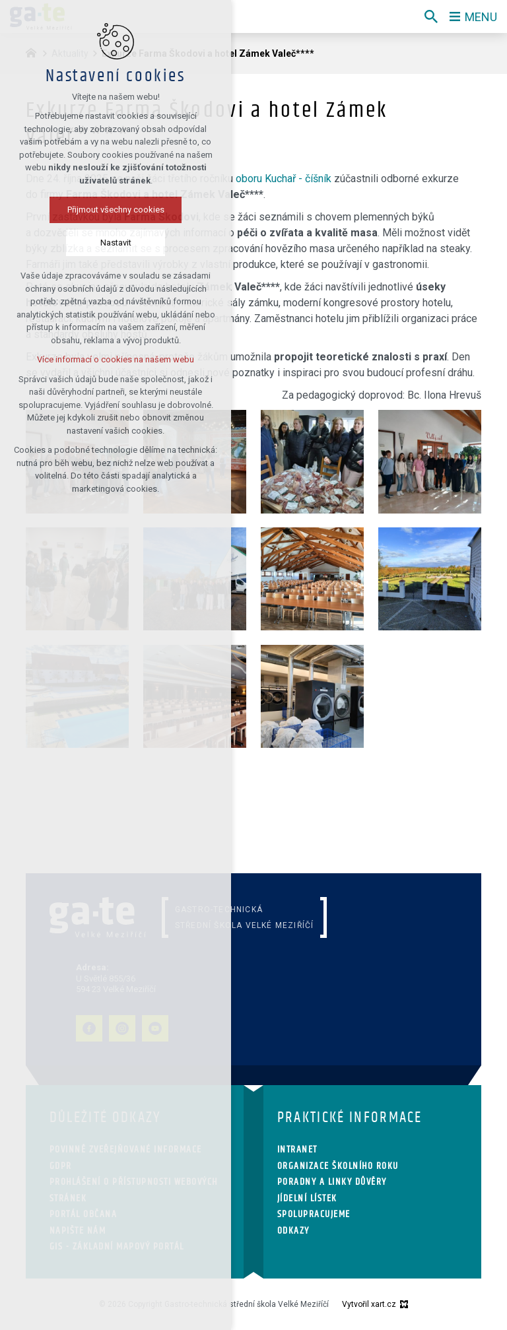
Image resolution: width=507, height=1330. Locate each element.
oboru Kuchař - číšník (283, 178)
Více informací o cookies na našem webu (115, 359)
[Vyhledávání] (431, 16)
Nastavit (115, 243)
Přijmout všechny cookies (115, 210)
